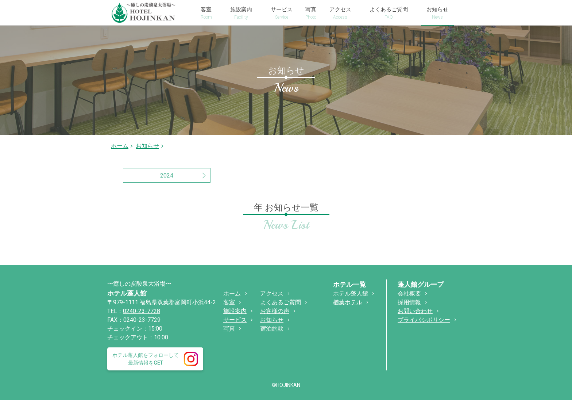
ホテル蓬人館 (127, 293)
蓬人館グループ (421, 284)
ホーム (119, 145)
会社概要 (409, 293)
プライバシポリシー (424, 319)
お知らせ (271, 319)
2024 (166, 175)
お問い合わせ (415, 311)
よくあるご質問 (280, 302)
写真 (229, 328)
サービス (235, 319)
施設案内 (235, 311)
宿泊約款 (271, 328)
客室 (229, 302)
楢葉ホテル (347, 302)
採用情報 (409, 302)
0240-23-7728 (141, 311)
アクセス (271, 293)
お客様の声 (274, 311)
